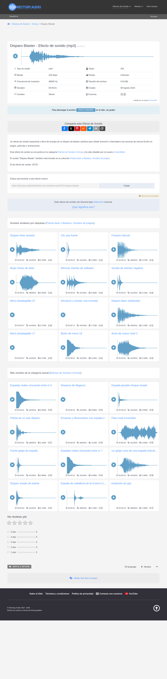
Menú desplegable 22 (22, 300)
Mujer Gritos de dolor (22, 268)
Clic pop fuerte (69, 235)
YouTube (133, 630)
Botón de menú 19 (71, 333)
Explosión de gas (121, 519)
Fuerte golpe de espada (24, 487)
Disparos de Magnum (73, 421)
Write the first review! (83, 614)
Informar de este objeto (149, 196)
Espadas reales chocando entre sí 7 (81, 487)
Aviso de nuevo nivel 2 (124, 333)
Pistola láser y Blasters (80, 158)
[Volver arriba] (150, 647)
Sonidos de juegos (101, 158)
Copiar (126, 185)
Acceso (153, 16)
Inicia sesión (86, 110)
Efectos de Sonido (66, 152)
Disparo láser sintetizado (125, 300)
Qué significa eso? (83, 206)
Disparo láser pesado (22, 235)
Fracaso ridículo (120, 235)
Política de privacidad (82, 630)
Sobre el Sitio (36, 630)
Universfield (153, 100)
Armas (80, 152)
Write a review (19, 603)
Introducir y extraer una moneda (79, 300)
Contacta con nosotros (111, 630)
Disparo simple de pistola (24, 519)
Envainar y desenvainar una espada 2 (83, 454)
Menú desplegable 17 (22, 333)
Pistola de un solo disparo (25, 454)
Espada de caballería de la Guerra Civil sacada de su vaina (95, 519)
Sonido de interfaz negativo (127, 268)
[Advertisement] (83, 380)
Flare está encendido (123, 454)
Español (13, 16)
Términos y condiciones (57, 630)
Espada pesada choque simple (129, 421)
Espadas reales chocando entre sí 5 (31, 421)
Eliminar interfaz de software (77, 268)
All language (130, 603)
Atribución (98, 202)
